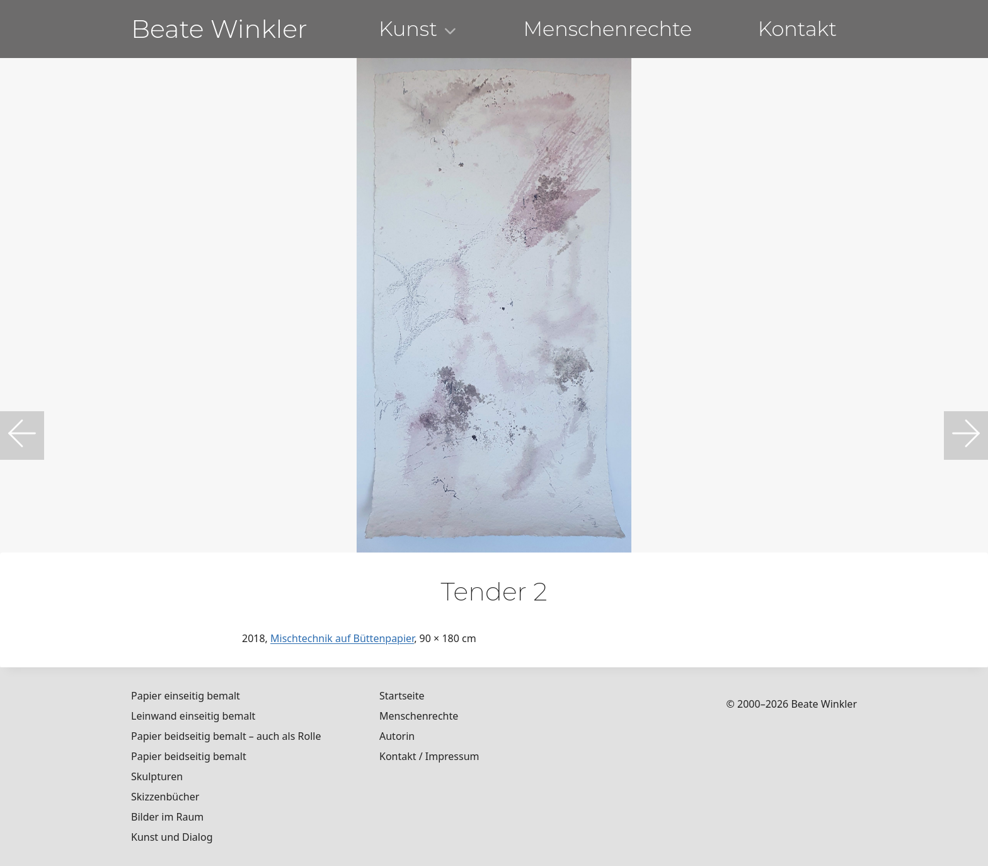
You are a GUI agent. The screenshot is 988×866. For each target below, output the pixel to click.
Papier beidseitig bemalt (188, 756)
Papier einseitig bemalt (185, 696)
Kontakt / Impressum (429, 756)
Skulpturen (157, 776)
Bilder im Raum (167, 817)
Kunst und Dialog (172, 837)
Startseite (402, 696)
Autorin (397, 736)
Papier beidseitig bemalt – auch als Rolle (226, 736)
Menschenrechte (607, 28)
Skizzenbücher (165, 797)
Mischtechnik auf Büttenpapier (342, 638)
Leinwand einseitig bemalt (193, 716)
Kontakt (797, 28)
